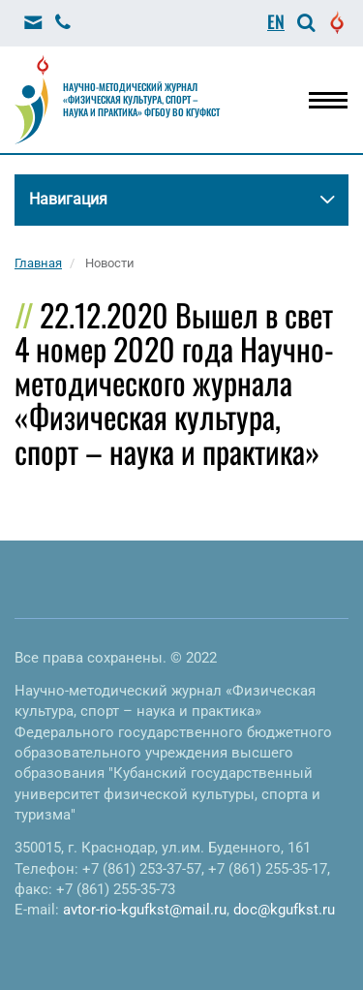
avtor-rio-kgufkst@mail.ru (145, 909)
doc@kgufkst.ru (284, 909)
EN (276, 21)
